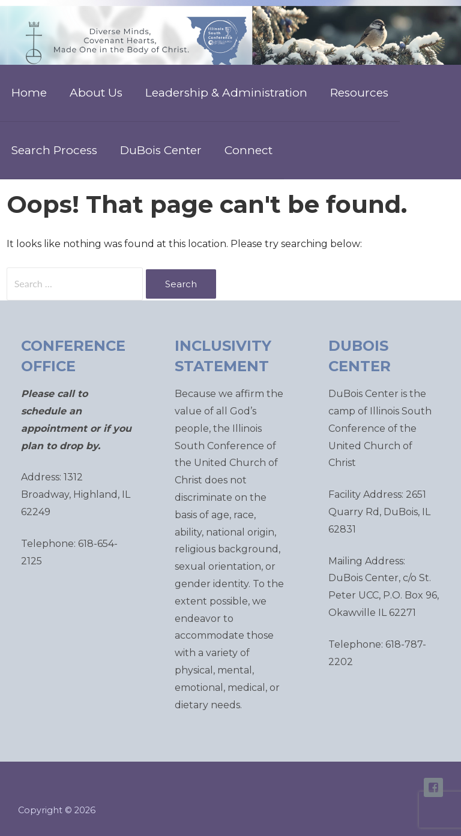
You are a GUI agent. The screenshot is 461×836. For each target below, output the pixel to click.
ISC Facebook (433, 787)
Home (29, 93)
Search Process (54, 150)
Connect (248, 150)
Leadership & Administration (226, 93)
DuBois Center (161, 150)
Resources (359, 93)
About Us (96, 93)
